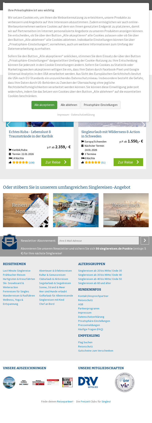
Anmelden (145, 240)
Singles (106, 401)
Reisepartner (65, 401)
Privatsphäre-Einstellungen (101, 105)
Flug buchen (85, 342)
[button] (142, 125)
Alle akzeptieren (44, 105)
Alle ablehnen (69, 105)
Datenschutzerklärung (83, 114)
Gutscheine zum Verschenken (95, 350)
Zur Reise (52, 162)
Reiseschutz (85, 346)
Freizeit (85, 401)
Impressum (63, 114)
